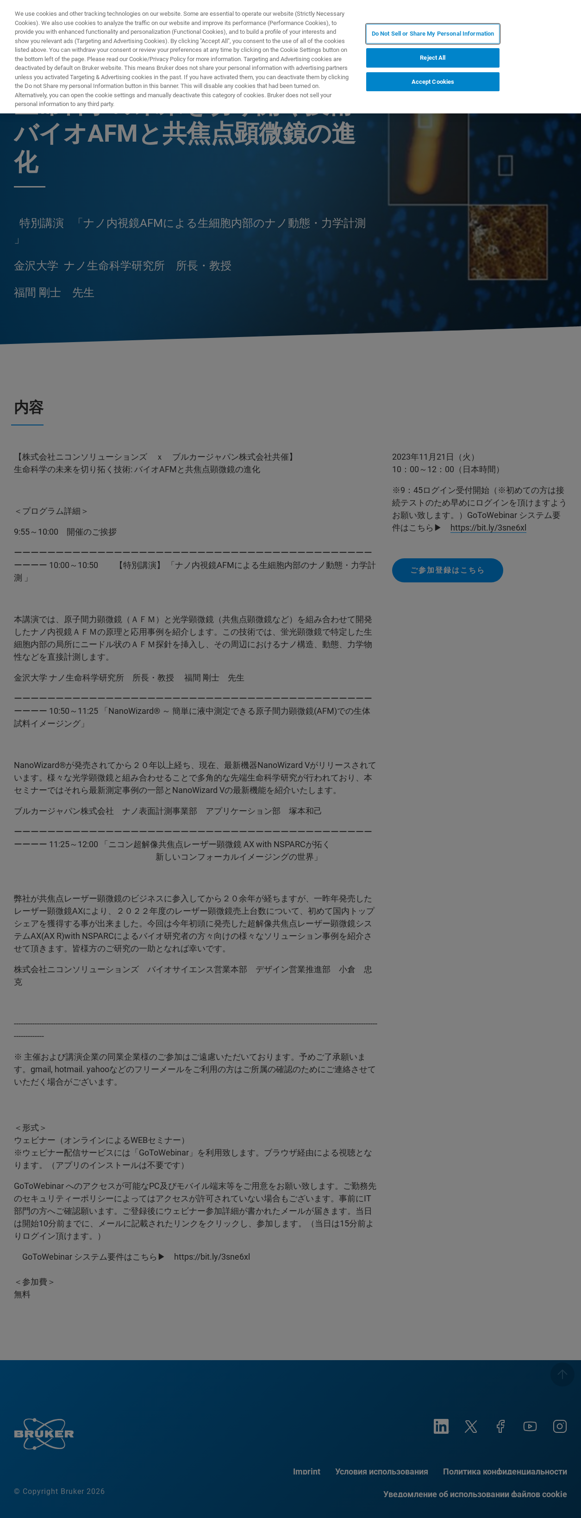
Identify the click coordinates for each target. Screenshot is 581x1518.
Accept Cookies (433, 81)
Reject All (432, 57)
